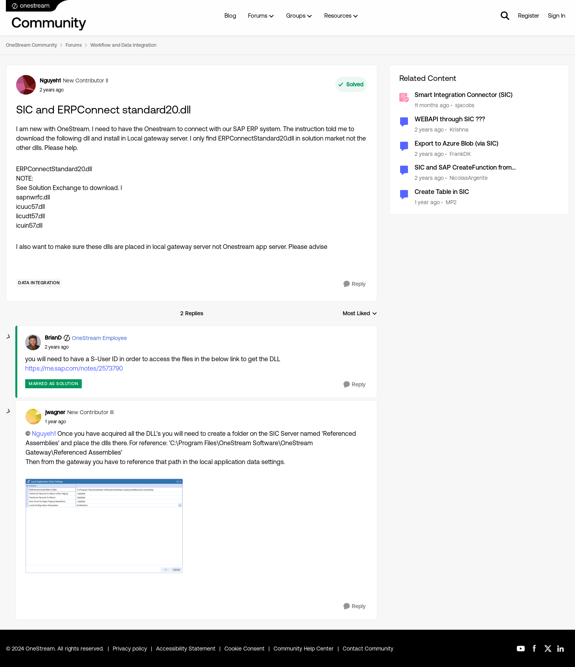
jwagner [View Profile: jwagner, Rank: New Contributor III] (55, 412)
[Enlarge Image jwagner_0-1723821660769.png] (104, 526)
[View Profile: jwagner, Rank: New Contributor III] (33, 416)
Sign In (556, 15)
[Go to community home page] (46, 15)
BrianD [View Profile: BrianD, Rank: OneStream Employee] (53, 337)
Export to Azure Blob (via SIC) (456, 143)
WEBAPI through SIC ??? (450, 119)
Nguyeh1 (44, 433)
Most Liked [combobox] (360, 314)
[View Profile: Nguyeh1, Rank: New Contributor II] (26, 85)
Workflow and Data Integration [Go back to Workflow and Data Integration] (123, 45)
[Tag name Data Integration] (39, 283)
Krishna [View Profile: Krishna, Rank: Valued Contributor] (459, 129)
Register (528, 15)
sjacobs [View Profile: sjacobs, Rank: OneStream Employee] (464, 105)
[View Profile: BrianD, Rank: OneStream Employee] (33, 342)
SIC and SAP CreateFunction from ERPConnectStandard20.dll (463, 168)
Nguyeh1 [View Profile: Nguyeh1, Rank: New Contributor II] (50, 80)
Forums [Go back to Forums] (74, 45)
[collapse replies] (8, 337)
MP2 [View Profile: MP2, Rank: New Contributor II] (451, 202)
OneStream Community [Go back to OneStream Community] (31, 45)
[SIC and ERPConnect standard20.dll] (57, 347)
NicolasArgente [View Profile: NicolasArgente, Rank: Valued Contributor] (469, 178)
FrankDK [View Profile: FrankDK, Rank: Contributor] (460, 153)
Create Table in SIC (442, 192)
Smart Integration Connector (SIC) (464, 95)
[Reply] (354, 284)
